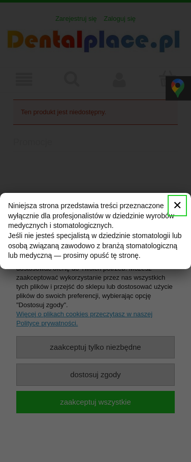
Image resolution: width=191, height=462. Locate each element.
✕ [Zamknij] (177, 205)
